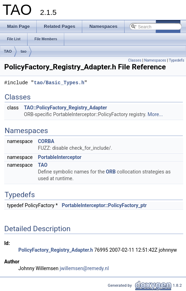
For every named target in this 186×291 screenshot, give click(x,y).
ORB (111, 172)
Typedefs (176, 60)
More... (155, 114)
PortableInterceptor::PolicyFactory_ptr (104, 205)
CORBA (46, 141)
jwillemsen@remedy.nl (84, 268)
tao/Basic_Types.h (59, 83)
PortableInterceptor (59, 157)
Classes (134, 60)
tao (23, 51)
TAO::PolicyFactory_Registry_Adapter (65, 107)
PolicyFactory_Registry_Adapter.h (55, 250)
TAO (8, 51)
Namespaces (155, 60)
